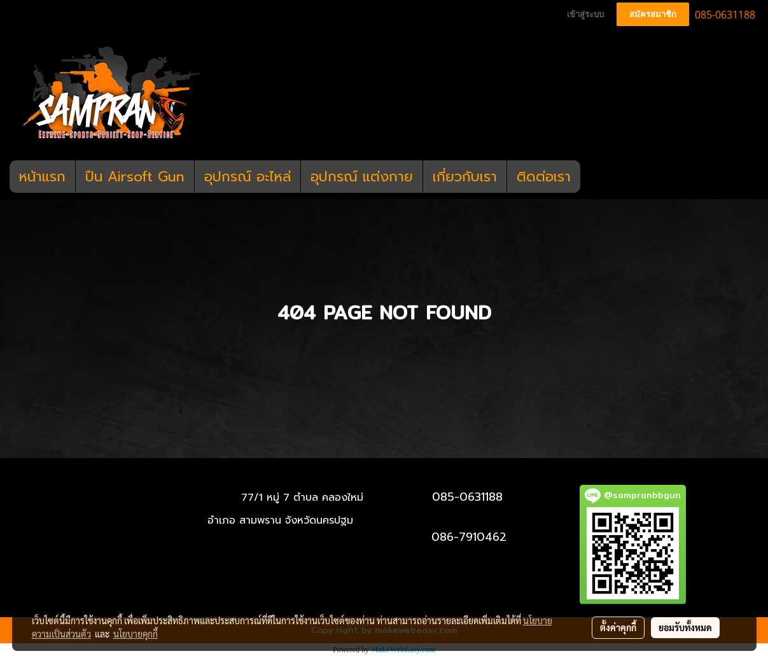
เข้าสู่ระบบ (585, 14)
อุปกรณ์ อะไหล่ (247, 176)
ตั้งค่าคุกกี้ (618, 627)
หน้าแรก (42, 176)
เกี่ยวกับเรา (465, 176)
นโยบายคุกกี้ (135, 633)
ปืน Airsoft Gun (135, 176)
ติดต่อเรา (544, 176)
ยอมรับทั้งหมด (685, 627)
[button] (592, 177)
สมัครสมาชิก (652, 14)
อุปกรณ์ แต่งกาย (362, 176)
